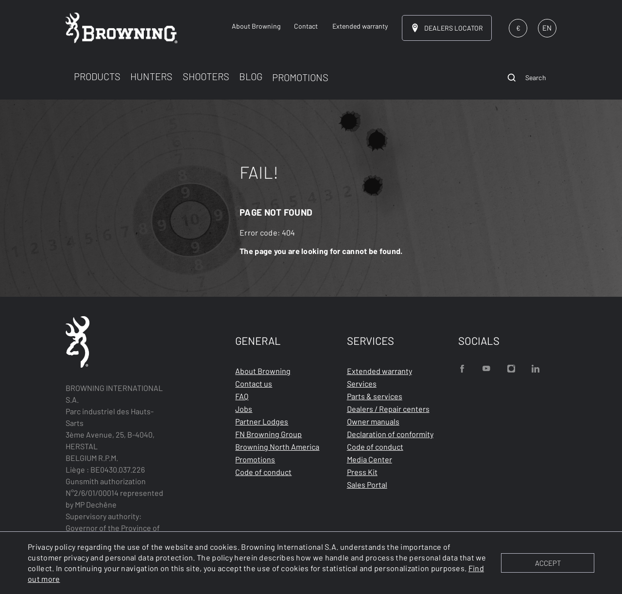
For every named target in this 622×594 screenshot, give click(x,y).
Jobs (243, 408)
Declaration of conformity (390, 434)
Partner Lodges (261, 421)
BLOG (250, 76)
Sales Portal (367, 484)
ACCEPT (548, 563)
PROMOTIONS (300, 77)
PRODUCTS (97, 76)
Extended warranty (379, 370)
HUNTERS (151, 76)
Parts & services (374, 396)
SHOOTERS (206, 76)
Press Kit (362, 471)
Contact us (253, 383)
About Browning (263, 370)
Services (362, 383)
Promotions (255, 459)
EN (547, 27)
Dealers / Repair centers (388, 408)
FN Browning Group (268, 434)
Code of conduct (263, 471)
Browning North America (277, 446)
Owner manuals (373, 421)
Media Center (369, 459)
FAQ (241, 396)
